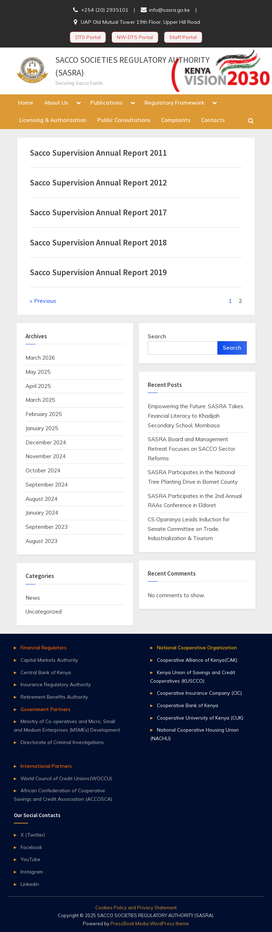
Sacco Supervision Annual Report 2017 (98, 212)
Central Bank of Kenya (46, 672)
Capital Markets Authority (49, 660)
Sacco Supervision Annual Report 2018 (98, 242)
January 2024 (42, 512)
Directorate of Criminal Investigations (62, 742)
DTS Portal (88, 37)
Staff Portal (183, 37)
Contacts (213, 120)
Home (25, 102)
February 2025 (44, 414)
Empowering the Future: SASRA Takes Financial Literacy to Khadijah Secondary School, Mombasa (195, 415)
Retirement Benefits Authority (54, 697)
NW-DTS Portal (135, 37)
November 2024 (46, 456)
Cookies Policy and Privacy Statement (136, 907)
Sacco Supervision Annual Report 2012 (98, 182)
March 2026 (40, 357)
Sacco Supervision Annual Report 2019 (98, 272)
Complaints (176, 120)
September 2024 (47, 484)
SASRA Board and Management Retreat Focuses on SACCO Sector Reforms (191, 448)
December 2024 (46, 442)
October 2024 (43, 470)
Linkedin (30, 884)
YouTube (30, 859)
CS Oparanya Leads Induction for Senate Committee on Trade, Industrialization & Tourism (189, 529)
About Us (56, 102)
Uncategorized (44, 611)
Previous (45, 300)
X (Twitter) (33, 835)
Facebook (31, 847)
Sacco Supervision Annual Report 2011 (98, 153)
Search (157, 336)
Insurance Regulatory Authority (56, 684)
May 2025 (38, 371)
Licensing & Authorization (52, 120)
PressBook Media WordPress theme (149, 923)
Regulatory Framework (174, 102)
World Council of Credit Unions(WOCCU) (66, 778)
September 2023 (47, 526)
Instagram (32, 872)
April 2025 (38, 386)
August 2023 (41, 541)
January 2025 (42, 428)
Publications (106, 102)
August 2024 (41, 498)
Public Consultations (124, 120)
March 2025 (40, 399)
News (33, 597)
